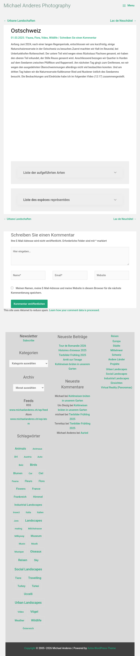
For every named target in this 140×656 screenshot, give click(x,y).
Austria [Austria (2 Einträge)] (28, 456)
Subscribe (28, 340)
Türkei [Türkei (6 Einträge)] (35, 586)
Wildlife (53, 37)
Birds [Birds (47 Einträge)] (33, 465)
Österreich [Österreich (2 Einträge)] (28, 628)
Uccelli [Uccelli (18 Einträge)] (28, 594)
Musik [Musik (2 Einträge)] (34, 543)
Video (44, 37)
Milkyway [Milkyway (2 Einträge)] (19, 536)
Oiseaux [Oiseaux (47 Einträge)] (35, 551)
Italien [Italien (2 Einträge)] (40, 512)
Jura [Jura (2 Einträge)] (16, 520)
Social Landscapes (116, 374)
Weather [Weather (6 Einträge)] (19, 620)
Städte (116, 345)
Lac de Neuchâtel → (123, 20)
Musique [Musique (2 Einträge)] (19, 551)
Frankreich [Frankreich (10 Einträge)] (20, 496)
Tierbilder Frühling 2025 (72, 355)
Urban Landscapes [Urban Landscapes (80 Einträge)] (28, 602)
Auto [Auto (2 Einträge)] (40, 456)
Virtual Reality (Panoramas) (116, 387)
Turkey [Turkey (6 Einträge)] (21, 586)
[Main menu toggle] (128, 5)
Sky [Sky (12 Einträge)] (36, 560)
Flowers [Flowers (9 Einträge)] (21, 488)
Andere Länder (116, 359)
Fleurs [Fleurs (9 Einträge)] (28, 481)
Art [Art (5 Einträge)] (16, 456)
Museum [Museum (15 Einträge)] (36, 536)
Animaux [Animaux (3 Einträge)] (37, 448)
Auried (84, 432)
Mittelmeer (116, 350)
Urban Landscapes (116, 369)
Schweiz (116, 355)
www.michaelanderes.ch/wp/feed (28, 409)
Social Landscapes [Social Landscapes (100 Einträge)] (28, 569)
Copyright (29, 648)
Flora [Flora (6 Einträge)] (41, 481)
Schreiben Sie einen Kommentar (78, 37)
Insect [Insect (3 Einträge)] (16, 512)
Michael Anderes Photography (37, 6)
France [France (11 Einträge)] (36, 488)
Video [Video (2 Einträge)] (21, 611)
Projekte (114, 364)
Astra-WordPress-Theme (102, 648)
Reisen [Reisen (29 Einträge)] (22, 560)
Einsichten (116, 383)
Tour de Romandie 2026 (72, 345)
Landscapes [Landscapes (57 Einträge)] (33, 520)
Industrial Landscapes (116, 378)
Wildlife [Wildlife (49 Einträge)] (36, 620)
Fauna (29, 37)
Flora (37, 37)
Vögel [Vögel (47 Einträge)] (34, 611)
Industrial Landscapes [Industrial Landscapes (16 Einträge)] (28, 504)
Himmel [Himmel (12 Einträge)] (38, 496)
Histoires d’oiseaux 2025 (73, 350)
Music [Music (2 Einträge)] (22, 543)
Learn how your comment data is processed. (74, 310)
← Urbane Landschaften (19, 20)
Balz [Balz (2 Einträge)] (21, 465)
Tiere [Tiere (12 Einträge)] (18, 578)
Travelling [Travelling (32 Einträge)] (34, 578)
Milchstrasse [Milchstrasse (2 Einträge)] (35, 528)
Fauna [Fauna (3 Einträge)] (15, 481)
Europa (117, 341)
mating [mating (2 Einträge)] (18, 528)
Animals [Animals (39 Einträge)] (20, 448)
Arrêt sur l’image (72, 359)
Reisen (114, 336)
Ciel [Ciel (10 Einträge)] (41, 473)
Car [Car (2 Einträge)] (30, 473)
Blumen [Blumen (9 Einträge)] (17, 473)
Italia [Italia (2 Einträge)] (28, 512)
